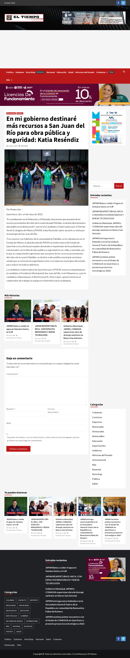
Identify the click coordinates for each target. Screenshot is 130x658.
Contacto (97, 417)
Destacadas (11, 113)
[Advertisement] (65, 49)
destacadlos (98, 436)
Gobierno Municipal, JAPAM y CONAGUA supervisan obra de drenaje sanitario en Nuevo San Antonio (73, 332)
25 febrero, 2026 (111, 538)
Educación (61, 72)
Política (10, 72)
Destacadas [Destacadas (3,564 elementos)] (11, 605)
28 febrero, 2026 (86, 541)
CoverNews (78, 654)
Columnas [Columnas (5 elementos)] (10, 600)
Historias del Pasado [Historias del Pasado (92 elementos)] (14, 621)
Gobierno (19, 72)
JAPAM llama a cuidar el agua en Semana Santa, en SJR (17, 329)
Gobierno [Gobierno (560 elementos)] (24, 616)
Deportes (97, 422)
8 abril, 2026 (11, 335)
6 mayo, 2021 (13, 146)
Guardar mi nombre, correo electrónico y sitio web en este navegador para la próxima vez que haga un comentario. (43, 439)
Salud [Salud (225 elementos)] (19, 631)
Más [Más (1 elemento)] (7, 626)
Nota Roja (35, 72)
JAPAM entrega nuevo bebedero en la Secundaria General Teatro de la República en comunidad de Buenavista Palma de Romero (107, 245)
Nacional (51, 72)
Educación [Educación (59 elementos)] (24, 610)
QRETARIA (24, 146)
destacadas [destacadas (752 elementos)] (24, 605)
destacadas (98, 426)
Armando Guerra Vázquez (14, 338)
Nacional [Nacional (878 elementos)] (16, 626)
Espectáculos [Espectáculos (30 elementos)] (11, 616)
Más (9, 80)
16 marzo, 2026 (69, 341)
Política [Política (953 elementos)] (9, 631)
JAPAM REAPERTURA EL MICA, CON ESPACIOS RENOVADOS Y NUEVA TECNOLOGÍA (46, 330)
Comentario (12, 374)
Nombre (10, 409)
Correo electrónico (54, 410)
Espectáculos (99, 445)
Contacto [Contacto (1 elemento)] (22, 600)
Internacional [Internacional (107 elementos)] (32, 621)
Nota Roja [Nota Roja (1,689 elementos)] (28, 626)
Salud (70, 72)
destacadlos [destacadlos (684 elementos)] (11, 610)
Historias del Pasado (84, 72)
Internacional (99, 460)
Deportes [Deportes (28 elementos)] (34, 600)
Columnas (105, 72)
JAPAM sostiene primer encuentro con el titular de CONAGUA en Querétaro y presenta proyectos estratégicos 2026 (105, 264)
